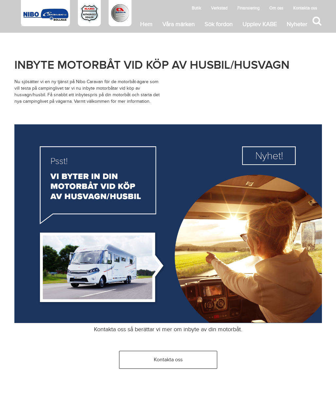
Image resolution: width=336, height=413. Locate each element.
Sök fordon (218, 24)
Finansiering (248, 8)
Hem (146, 24)
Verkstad (219, 8)
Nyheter (297, 24)
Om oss (276, 8)
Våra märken (178, 24)
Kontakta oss (305, 8)
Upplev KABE (259, 24)
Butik (196, 8)
